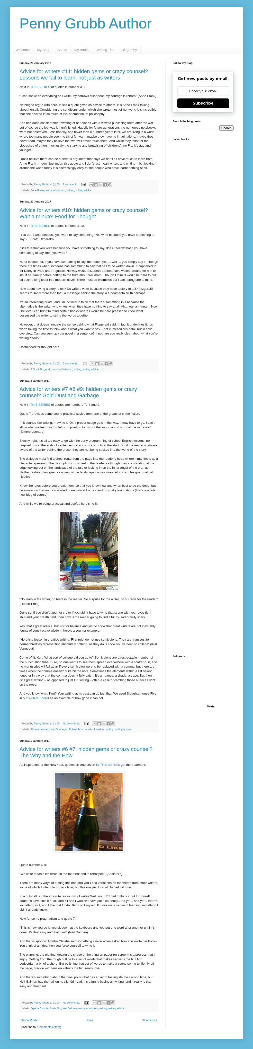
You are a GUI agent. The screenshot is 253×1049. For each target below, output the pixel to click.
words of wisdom (55, 190)
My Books (81, 50)
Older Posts (149, 1020)
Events (62, 50)
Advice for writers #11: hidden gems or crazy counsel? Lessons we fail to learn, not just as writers (83, 74)
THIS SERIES (40, 87)
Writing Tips (105, 50)
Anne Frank (37, 190)
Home (89, 1020)
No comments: (72, 723)
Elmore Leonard (40, 729)
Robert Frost (76, 729)
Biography (129, 50)
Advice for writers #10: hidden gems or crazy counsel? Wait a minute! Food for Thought (83, 213)
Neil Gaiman (70, 1008)
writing (70, 190)
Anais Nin (55, 1008)
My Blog (43, 50)
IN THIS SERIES (108, 765)
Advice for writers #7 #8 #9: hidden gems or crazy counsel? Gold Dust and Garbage (78, 392)
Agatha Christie (39, 1008)
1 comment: (70, 184)
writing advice (83, 190)
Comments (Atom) (49, 1027)
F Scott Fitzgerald (41, 369)
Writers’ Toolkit (38, 698)
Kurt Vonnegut (59, 729)
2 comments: (71, 363)
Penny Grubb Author (85, 23)
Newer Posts (29, 1020)
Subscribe (203, 103)
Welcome (23, 50)
